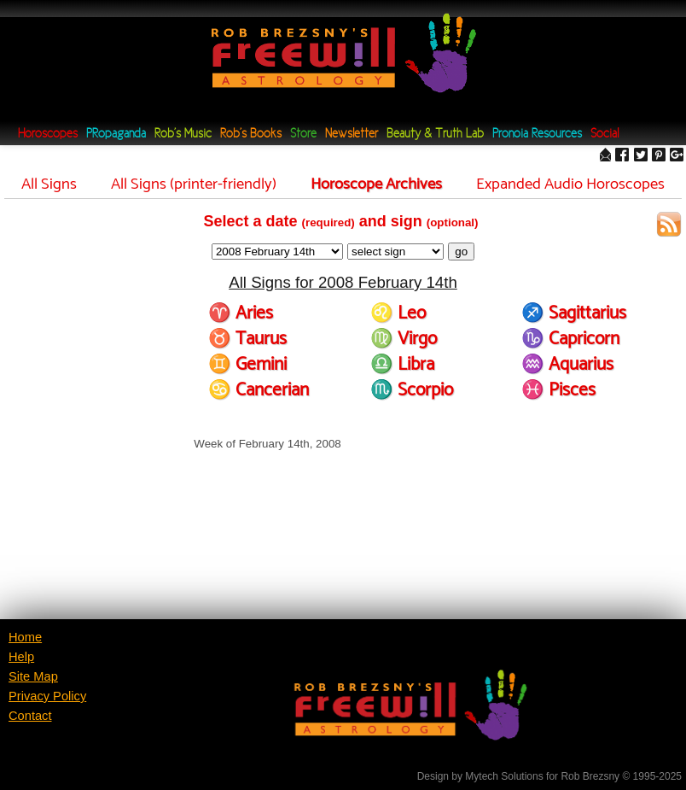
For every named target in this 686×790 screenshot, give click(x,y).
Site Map (33, 676)
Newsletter (351, 134)
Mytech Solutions (504, 776)
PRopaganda (116, 134)
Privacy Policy (47, 696)
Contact (30, 716)
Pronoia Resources (537, 134)
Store (303, 134)
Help (21, 657)
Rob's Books (251, 134)
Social (604, 134)
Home (25, 637)
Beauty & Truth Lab (435, 134)
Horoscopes (48, 134)
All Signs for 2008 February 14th (343, 282)
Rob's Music (183, 134)
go (461, 251)
